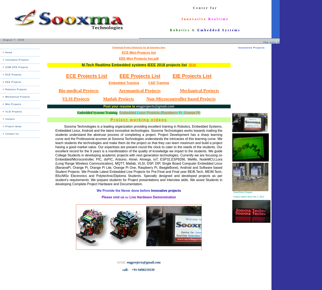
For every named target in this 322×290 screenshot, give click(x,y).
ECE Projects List (86, 76)
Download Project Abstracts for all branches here (138, 47)
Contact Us (12, 134)
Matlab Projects (118, 98)
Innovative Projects (17, 60)
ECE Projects (13, 74)
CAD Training (158, 83)
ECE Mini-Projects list (139, 52)
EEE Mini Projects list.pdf (139, 58)
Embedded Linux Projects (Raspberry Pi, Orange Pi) (159, 112)
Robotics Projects (16, 89)
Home (8, 52)
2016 (192, 65)
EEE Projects (13, 82)
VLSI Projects (13, 111)
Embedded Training (124, 83)
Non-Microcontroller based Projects (181, 98)
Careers (10, 119)
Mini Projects (13, 104)
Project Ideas (13, 126)
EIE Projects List (192, 76)
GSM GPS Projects (16, 67)
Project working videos (138, 120)
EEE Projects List (140, 76)
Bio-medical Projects (79, 90)
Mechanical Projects (17, 97)
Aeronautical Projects (140, 90)
